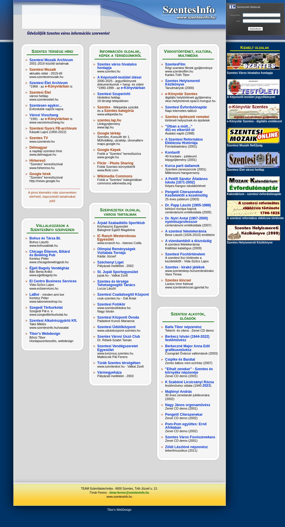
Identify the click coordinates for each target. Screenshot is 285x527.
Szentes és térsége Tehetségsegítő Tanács (116, 283)
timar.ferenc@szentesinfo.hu (129, 492)
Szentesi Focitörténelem (185, 254)
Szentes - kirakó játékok (185, 267)
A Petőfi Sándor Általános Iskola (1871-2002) (186, 180)
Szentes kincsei (178, 280)
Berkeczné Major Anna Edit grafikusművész (187, 348)
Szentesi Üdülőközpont (116, 327)
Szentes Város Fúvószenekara (190, 437)
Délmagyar (38, 148)
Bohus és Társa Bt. (45, 238)
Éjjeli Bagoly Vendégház (49, 268)
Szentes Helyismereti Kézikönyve (182, 82)
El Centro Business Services (53, 281)
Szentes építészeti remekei (187, 117)
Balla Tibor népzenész (183, 327)
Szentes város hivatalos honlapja (117, 66)
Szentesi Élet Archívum (49, 83)
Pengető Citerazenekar (184, 414)
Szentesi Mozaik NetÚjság (253, 144)
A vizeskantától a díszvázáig (188, 241)
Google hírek (40, 174)
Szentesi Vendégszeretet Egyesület (117, 348)
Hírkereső (38, 161)
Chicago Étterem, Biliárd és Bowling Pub (50, 253)
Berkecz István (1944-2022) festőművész (187, 338)
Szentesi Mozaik (43, 70)
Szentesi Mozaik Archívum (51, 60)
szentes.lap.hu (109, 120)
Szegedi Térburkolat (46, 308)
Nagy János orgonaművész (187, 405)
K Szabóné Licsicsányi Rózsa (189, 382)
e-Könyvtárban (57, 86)
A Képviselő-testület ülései (119, 77)
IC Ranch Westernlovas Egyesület (116, 237)
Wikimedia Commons (114, 176)
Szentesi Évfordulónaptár (186, 107)
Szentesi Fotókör (111, 304)
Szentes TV (39, 138)
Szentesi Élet (40, 92)
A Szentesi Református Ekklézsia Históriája (184, 141)
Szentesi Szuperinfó (113, 94)
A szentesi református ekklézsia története (255, 217)
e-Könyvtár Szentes (181, 94)
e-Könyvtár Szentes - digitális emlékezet (254, 120)
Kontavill (172, 152)
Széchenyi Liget (110, 262)
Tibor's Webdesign (45, 334)
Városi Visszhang (44, 115)
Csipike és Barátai (180, 359)
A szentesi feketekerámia (185, 231)
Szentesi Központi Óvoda (118, 317)
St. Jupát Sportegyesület (117, 272)
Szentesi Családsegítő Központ (123, 294)
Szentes (103, 107)
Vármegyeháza (109, 372)
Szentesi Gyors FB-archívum (53, 128)
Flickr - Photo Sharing (115, 163)
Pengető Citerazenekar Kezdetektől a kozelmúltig (186, 193)
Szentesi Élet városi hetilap (253, 168)
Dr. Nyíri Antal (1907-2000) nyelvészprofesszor (186, 220)
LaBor (35, 294)
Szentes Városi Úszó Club (118, 337)
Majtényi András (178, 392)
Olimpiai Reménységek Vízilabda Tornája (116, 251)
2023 (206, 386)
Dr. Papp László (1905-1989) (188, 205)
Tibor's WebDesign (119, 509)
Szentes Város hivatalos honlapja (250, 72)
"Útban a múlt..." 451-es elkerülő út (180, 128)
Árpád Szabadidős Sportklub (121, 223)
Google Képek (109, 150)
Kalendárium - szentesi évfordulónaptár (254, 193)
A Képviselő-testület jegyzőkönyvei (253, 95)
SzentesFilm (175, 64)
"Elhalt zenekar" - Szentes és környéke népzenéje (189, 371)
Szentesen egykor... (46, 105)
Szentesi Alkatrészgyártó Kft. (53, 321)
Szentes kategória (119, 111)
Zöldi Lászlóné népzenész (186, 447)
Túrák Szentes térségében (119, 363)
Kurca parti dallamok (182, 166)
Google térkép (109, 133)
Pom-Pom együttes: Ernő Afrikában (186, 426)
